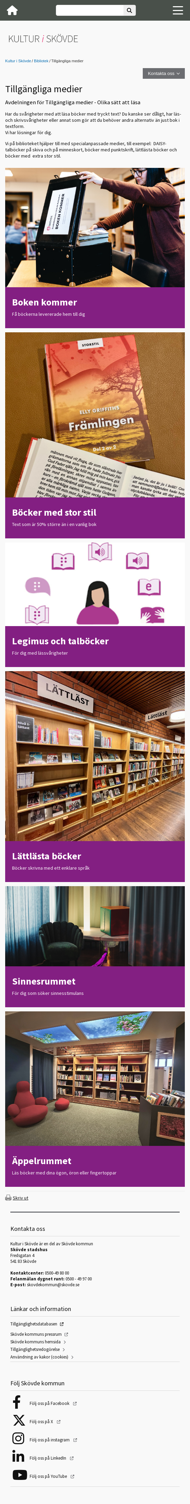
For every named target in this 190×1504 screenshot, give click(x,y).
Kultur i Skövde (18, 61)
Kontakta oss (161, 73)
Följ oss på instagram (50, 1440)
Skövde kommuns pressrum (36, 1334)
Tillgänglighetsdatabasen (33, 1324)
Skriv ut (20, 1198)
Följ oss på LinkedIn (48, 1458)
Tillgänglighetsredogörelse (35, 1349)
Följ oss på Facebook (50, 1403)
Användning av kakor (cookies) (39, 1357)
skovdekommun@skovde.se (53, 1285)
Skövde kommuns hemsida (35, 1342)
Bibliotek (41, 61)
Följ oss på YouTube (49, 1476)
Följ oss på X (42, 1422)
